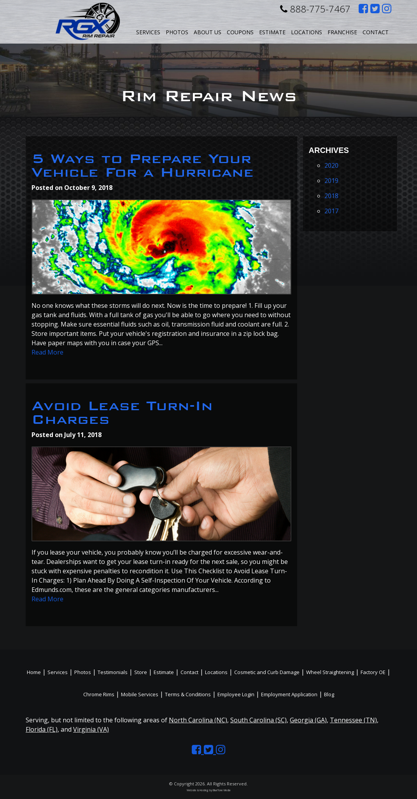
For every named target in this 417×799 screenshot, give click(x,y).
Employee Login (235, 694)
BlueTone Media (221, 790)
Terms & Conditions (188, 694)
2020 (331, 165)
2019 (331, 180)
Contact (376, 32)
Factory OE (373, 672)
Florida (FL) (42, 729)
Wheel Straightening (330, 672)
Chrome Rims (98, 694)
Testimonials (113, 672)
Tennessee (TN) (353, 720)
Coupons (240, 32)
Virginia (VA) (91, 729)
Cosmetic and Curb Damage (267, 672)
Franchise (342, 32)
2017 (331, 211)
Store (140, 672)
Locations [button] (306, 32)
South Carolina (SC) (258, 720)
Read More (47, 352)
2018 (331, 195)
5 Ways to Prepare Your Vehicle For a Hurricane (143, 165)
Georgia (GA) (308, 720)
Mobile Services (139, 694)
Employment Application (289, 694)
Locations (216, 672)
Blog (329, 694)
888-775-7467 (315, 8)
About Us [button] (207, 32)
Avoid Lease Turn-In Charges (122, 412)
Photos (177, 32)
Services (148, 32)
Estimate (272, 32)
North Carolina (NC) (198, 720)
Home (34, 672)
